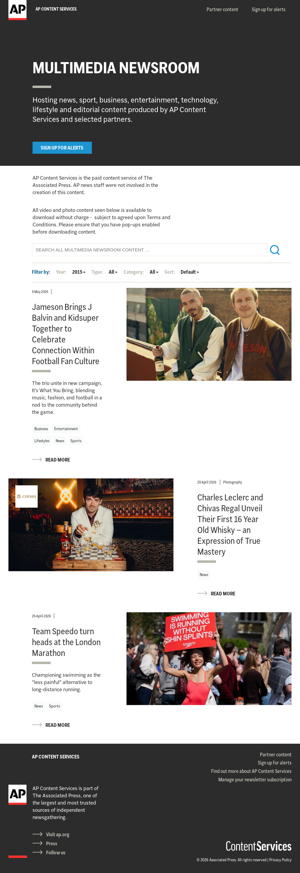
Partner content (222, 9)
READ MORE (57, 460)
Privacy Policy (280, 859)
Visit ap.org (57, 834)
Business (41, 428)
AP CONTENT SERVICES (56, 756)
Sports (75, 440)
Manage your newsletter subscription (255, 779)
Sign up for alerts (269, 9)
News (60, 440)
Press (51, 843)
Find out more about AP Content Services (251, 771)
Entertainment (66, 428)
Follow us (55, 852)
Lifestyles (41, 440)
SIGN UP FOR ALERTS (62, 147)
